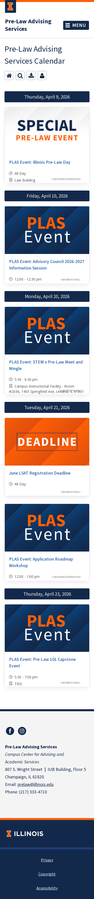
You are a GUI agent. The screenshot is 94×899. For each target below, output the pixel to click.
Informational (70, 279)
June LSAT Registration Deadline (39, 473)
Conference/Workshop (66, 179)
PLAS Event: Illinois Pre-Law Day (39, 162)
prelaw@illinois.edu (36, 784)
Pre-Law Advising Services (28, 25)
